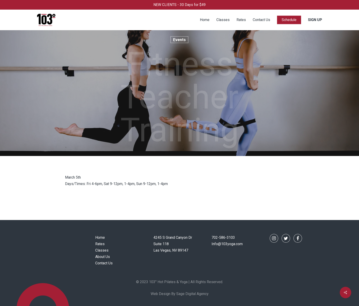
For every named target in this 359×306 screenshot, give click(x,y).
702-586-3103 (223, 237)
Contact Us (104, 263)
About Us (102, 257)
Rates (100, 244)
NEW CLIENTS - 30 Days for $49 (179, 5)
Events (179, 39)
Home (100, 237)
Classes (102, 250)
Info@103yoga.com (227, 244)
